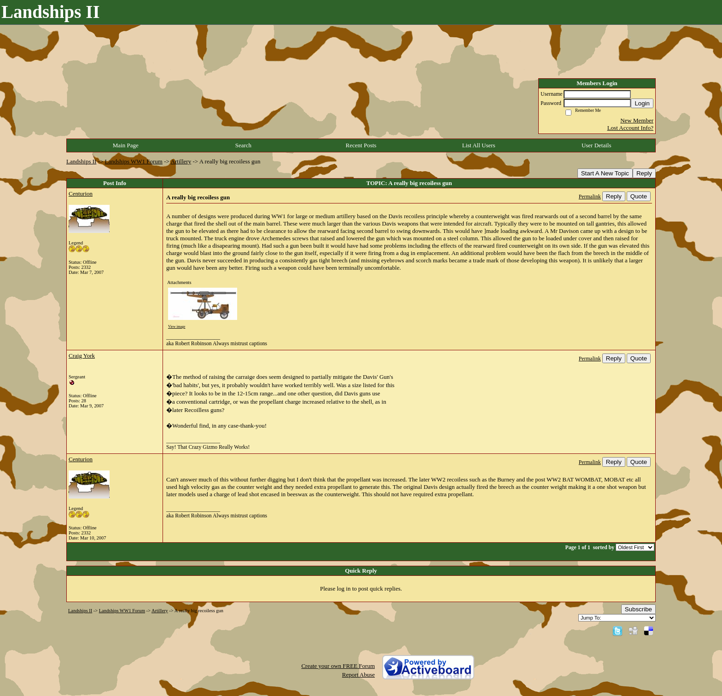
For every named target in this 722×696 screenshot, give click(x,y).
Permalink (590, 197)
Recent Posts (361, 145)
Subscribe (638, 609)
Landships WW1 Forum (134, 161)
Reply (644, 173)
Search (243, 145)
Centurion (81, 193)
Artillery (180, 161)
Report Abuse (358, 674)
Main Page (126, 145)
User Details (596, 145)
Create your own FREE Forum (338, 665)
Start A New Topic (605, 173)
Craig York (82, 355)
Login (642, 103)
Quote (638, 196)
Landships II (81, 161)
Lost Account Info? (630, 127)
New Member (636, 120)
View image (176, 327)
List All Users (478, 145)
